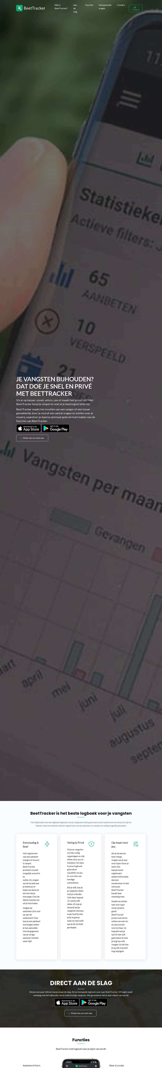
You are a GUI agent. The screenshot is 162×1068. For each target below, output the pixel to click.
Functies (89, 5)
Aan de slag (75, 8)
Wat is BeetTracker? (61, 7)
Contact (121, 5)
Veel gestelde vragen (105, 7)
